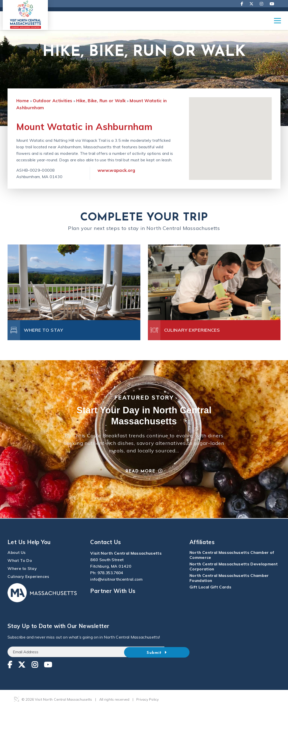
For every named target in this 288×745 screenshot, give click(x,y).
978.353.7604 (112, 582)
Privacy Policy (147, 709)
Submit (173, 662)
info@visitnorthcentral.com (117, 589)
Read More (140, 481)
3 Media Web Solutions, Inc (16, 709)
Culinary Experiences (29, 586)
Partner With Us (113, 600)
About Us (17, 562)
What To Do (20, 570)
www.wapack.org (116, 179)
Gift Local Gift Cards (210, 596)
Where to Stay (22, 578)
